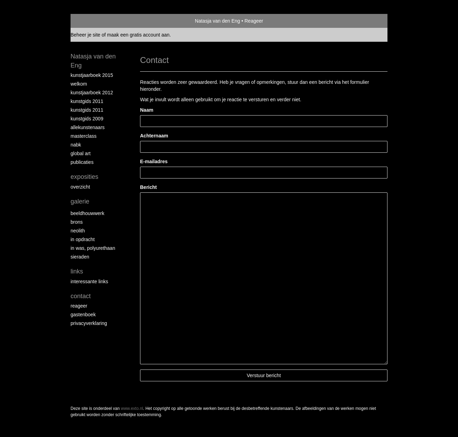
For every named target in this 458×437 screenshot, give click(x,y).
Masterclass (84, 136)
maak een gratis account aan (138, 35)
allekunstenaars (88, 127)
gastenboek (83, 314)
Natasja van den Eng (217, 21)
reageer (79, 306)
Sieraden (80, 257)
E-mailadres (153, 161)
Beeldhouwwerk (87, 213)
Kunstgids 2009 (87, 118)
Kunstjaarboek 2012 (92, 92)
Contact (81, 296)
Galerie (80, 201)
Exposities (84, 176)
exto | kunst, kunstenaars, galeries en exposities (90, 21)
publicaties (82, 162)
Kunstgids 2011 (87, 101)
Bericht (148, 187)
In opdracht (83, 239)
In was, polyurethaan (93, 248)
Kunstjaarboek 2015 (92, 75)
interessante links (89, 281)
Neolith (78, 230)
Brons (77, 222)
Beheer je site (85, 35)
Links (77, 271)
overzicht (80, 187)
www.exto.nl (132, 408)
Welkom (79, 84)
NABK (76, 145)
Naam (146, 110)
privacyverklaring (89, 323)
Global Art (81, 153)
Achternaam (154, 135)
